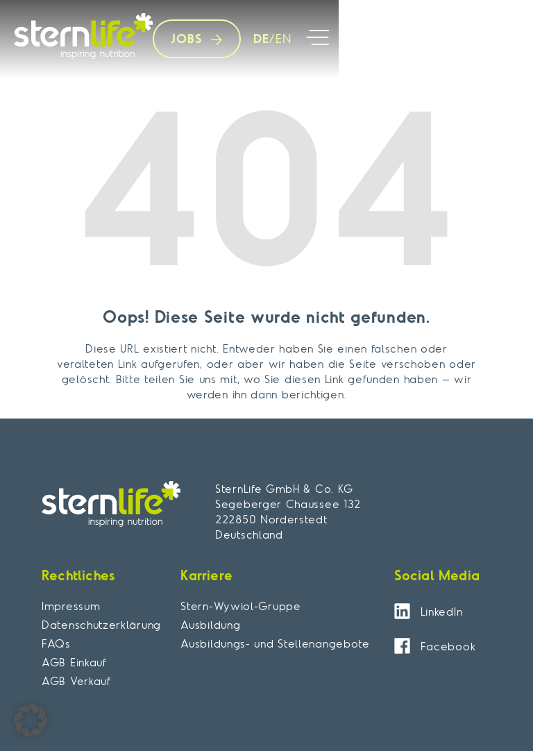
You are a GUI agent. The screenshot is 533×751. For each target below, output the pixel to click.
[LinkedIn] (402, 611)
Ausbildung (210, 625)
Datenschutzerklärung (101, 625)
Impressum (71, 606)
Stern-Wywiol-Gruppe (240, 606)
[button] (318, 39)
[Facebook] (402, 646)
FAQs (56, 643)
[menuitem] (257, 39)
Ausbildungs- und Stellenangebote (274, 643)
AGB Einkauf (74, 662)
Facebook (448, 646)
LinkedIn (442, 611)
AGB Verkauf (76, 681)
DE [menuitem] (261, 38)
